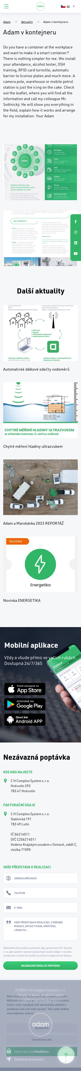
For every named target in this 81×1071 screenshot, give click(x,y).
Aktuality (27, 22)
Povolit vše (41, 1051)
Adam (7, 22)
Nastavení (41, 1028)
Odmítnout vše (42, 1039)
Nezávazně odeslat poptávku (40, 965)
